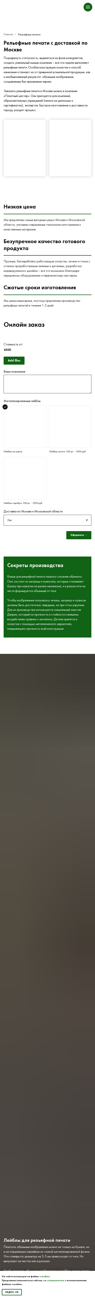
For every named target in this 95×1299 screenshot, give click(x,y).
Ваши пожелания (14, 372)
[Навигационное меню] (88, 7)
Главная (8, 34)
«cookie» (44, 1276)
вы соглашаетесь (53, 1280)
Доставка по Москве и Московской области (33, 511)
